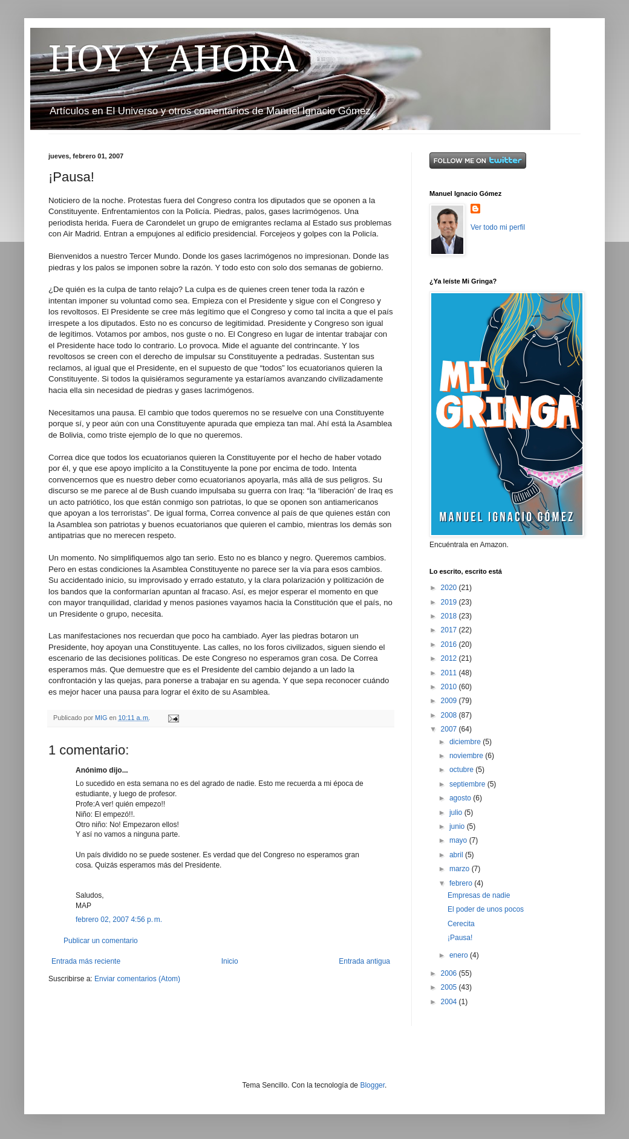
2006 (450, 973)
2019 (450, 602)
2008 (450, 715)
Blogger (372, 1085)
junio (458, 826)
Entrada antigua (364, 961)
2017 (450, 630)
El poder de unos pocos (486, 909)
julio (456, 812)
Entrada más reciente (85, 961)
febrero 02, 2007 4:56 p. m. (119, 919)
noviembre (467, 755)
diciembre (466, 742)
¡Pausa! (460, 937)
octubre (462, 769)
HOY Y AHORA (173, 58)
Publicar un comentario (101, 940)
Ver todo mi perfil (498, 227)
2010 (450, 687)
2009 (450, 700)
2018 (450, 616)
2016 (450, 644)
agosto (461, 798)
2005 (450, 987)
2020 (450, 587)
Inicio (229, 961)
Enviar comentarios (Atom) (137, 979)
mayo (459, 840)
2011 (450, 673)
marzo (460, 869)
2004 (450, 1002)
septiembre (468, 784)
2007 (450, 729)
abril (457, 855)
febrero (461, 883)
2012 (450, 658)
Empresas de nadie (479, 895)
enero (459, 955)
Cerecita (461, 924)
